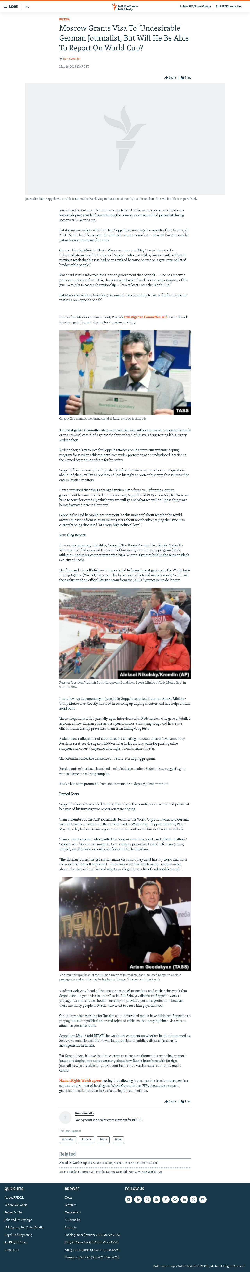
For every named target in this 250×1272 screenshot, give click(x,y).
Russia (64, 19)
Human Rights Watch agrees (80, 1081)
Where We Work (16, 1205)
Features (70, 1205)
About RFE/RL (14, 1197)
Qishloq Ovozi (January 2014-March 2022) (93, 1235)
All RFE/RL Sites (16, 1242)
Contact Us (12, 1250)
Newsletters (73, 1212)
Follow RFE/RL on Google (195, 6)
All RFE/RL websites (228, 6)
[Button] (170, 78)
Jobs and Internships (18, 1220)
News (68, 1197)
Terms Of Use (14, 1212)
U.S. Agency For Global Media (24, 1227)
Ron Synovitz (71, 58)
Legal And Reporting (18, 1235)
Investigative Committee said (145, 317)
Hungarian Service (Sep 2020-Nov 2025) (92, 1257)
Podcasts (70, 1227)
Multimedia (73, 1220)
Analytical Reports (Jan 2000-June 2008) (92, 1250)
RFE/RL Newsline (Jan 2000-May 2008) (92, 1242)
